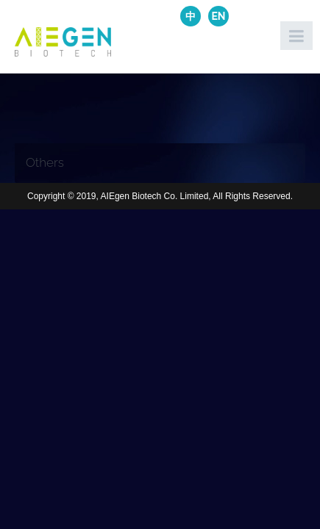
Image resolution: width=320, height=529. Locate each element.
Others (45, 162)
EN (218, 16)
